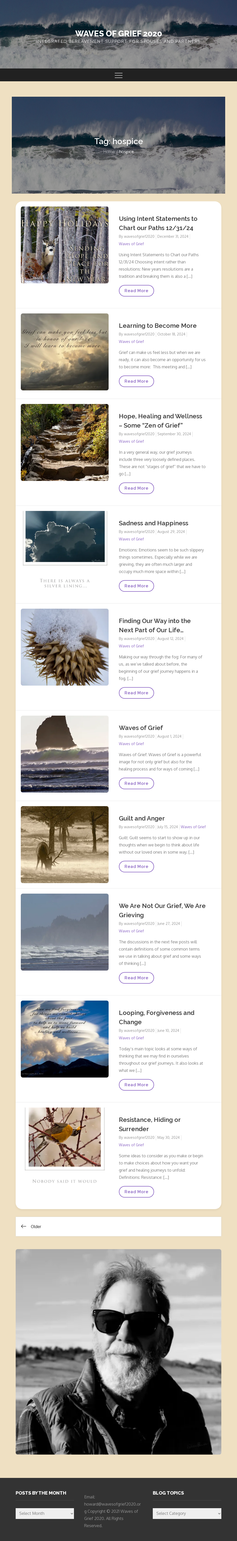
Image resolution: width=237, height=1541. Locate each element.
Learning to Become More (158, 325)
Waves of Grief (131, 244)
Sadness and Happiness (153, 523)
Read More (137, 292)
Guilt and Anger (142, 818)
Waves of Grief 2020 (118, 33)
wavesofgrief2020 (139, 236)
